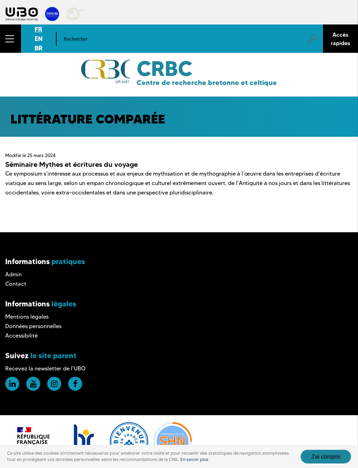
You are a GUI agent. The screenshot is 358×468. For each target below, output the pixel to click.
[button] (10, 38)
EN (39, 39)
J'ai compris (326, 457)
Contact (15, 284)
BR (39, 48)
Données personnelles (33, 326)
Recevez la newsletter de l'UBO (45, 368)
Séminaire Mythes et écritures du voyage (71, 164)
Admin (13, 274)
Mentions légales (27, 316)
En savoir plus (194, 459)
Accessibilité (21, 335)
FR (38, 29)
